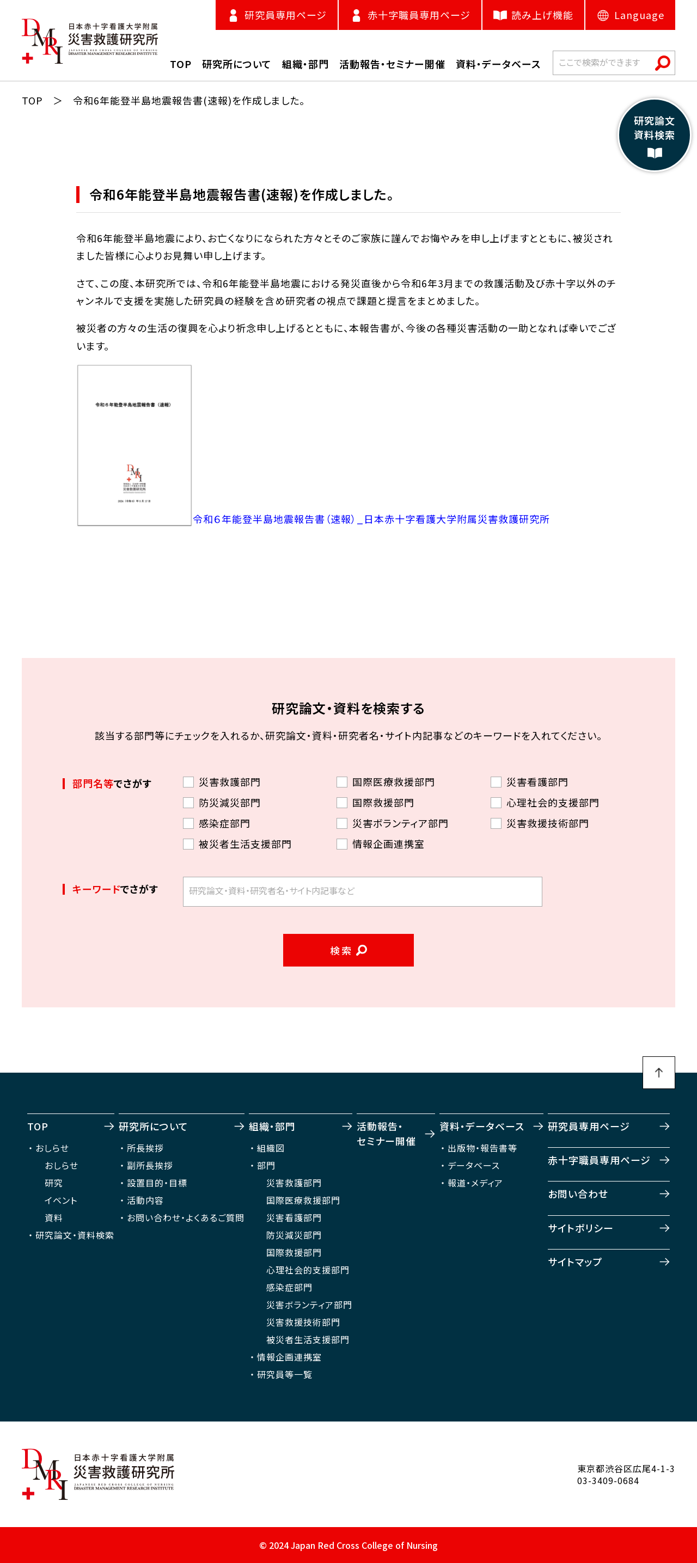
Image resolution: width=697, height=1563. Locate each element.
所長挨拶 (145, 1147)
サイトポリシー (581, 1228)
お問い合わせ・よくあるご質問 (185, 1217)
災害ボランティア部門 (309, 1304)
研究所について (153, 1126)
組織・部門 (272, 1126)
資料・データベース (481, 1126)
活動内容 (145, 1200)
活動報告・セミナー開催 (386, 1133)
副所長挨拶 (150, 1165)
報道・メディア (475, 1182)
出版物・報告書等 (482, 1147)
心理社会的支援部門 (308, 1269)
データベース (474, 1165)
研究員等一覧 (285, 1374)
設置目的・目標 (157, 1182)
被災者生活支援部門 (308, 1339)
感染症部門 (289, 1287)
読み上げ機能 (533, 15)
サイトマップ (575, 1261)
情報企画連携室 (289, 1356)
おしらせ (52, 1147)
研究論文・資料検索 (74, 1234)
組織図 (271, 1147)
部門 (266, 1165)
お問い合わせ (578, 1193)
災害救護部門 (294, 1182)
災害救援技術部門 (303, 1321)
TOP (32, 100)
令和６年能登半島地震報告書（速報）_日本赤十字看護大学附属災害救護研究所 (371, 519)
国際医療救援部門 (303, 1200)
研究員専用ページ (589, 1126)
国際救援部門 (294, 1252)
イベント (61, 1200)
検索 (341, 950)
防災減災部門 (294, 1234)
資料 (54, 1217)
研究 (54, 1182)
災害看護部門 (294, 1217)
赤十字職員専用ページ (599, 1160)
